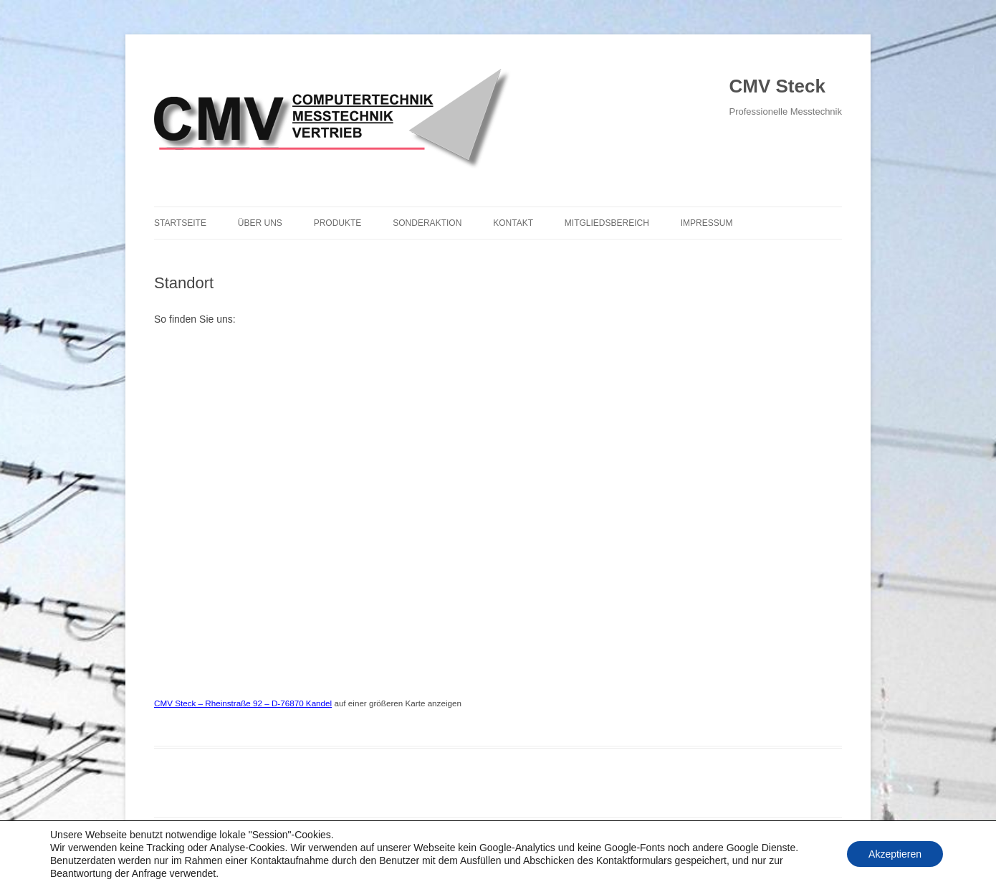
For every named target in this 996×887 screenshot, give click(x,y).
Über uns (260, 223)
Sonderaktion (427, 223)
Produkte (338, 223)
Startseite (180, 223)
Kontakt (513, 223)
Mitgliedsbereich (607, 223)
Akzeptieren (894, 854)
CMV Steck (777, 86)
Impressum (707, 223)
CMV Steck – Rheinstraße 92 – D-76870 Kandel (243, 703)
